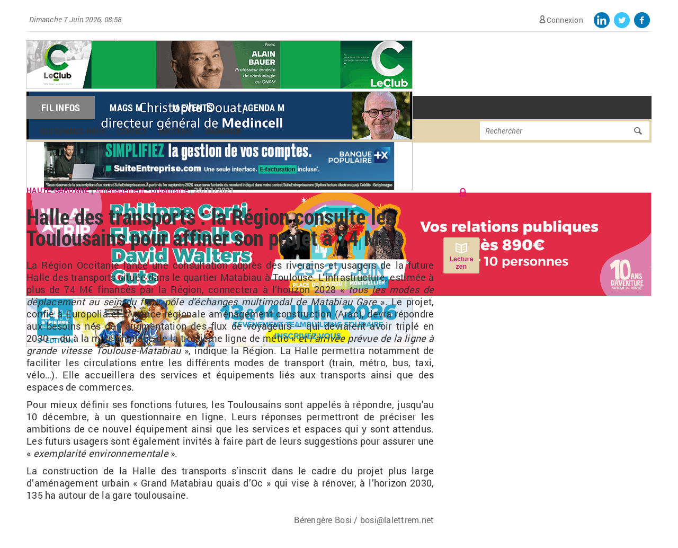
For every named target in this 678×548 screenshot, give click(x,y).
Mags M (126, 107)
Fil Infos (60, 107)
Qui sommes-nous (72, 131)
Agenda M (263, 107)
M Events (192, 107)
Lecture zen (461, 262)
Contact (132, 131)
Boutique (176, 131)
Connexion (565, 20)
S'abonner (223, 131)
